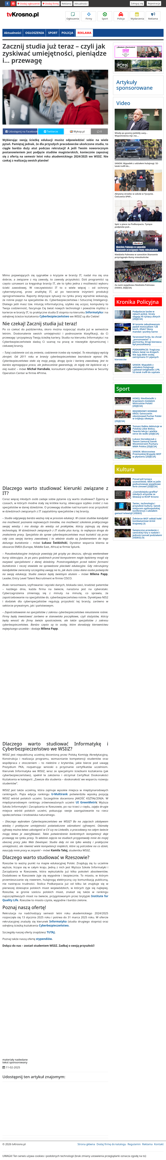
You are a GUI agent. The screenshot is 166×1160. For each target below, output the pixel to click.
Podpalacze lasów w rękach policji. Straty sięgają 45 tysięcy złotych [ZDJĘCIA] (146, 315)
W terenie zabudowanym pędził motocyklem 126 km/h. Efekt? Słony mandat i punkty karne (146, 328)
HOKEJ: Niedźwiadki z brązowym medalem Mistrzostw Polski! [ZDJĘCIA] (144, 402)
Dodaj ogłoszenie (28, 3)
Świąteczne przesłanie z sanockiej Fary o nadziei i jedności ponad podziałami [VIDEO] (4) (147, 534)
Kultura (125, 469)
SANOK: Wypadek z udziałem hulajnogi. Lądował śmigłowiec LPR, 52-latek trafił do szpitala (146, 368)
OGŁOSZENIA (34, 33)
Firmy (88, 16)
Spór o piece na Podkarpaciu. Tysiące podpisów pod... (133, 225)
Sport (104, 16)
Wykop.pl (77, 131)
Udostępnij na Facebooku (21, 131)
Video (123, 103)
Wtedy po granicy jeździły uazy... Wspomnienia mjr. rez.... (131, 134)
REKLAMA (84, 33)
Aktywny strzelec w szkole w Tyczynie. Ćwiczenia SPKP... (134, 195)
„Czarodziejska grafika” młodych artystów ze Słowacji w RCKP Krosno (145, 494)
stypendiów (44, 939)
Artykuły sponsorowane (134, 85)
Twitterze (51, 131)
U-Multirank (59, 794)
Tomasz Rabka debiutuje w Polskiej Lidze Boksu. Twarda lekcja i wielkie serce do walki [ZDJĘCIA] (147, 430)
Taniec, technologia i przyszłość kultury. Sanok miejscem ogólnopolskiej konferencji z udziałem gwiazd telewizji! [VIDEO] (137, 508)
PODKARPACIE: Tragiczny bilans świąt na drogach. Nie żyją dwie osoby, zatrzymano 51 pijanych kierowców (137, 354)
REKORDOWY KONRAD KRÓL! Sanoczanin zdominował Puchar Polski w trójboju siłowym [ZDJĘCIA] (138, 416)
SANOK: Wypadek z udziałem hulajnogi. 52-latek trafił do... (136, 164)
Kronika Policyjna (137, 301)
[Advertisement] (27, 1108)
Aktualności (80, 3)
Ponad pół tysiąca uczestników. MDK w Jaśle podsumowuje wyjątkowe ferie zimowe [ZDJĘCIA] (146, 482)
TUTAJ (51, 932)
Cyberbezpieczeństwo (54, 316)
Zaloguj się (137, 3)
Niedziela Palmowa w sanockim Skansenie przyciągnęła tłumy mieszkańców (136, 256)
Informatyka (94, 312)
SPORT (52, 33)
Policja (121, 16)
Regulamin (134, 1144)
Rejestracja (154, 3)
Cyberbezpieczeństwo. (54, 925)
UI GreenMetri (86, 802)
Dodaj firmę (51, 3)
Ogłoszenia (72, 16)
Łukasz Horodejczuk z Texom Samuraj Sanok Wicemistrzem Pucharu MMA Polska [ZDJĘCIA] (145, 442)
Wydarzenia (137, 16)
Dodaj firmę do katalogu (111, 1144)
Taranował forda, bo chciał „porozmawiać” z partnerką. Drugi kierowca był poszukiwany (146, 340)
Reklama (67, 3)
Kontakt (159, 1144)
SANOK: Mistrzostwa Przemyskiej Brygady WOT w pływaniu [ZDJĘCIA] (146, 454)
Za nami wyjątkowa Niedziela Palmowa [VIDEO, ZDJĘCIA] (134, 286)
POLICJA (67, 33)
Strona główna (86, 1144)
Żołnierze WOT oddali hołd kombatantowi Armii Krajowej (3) (146, 521)
